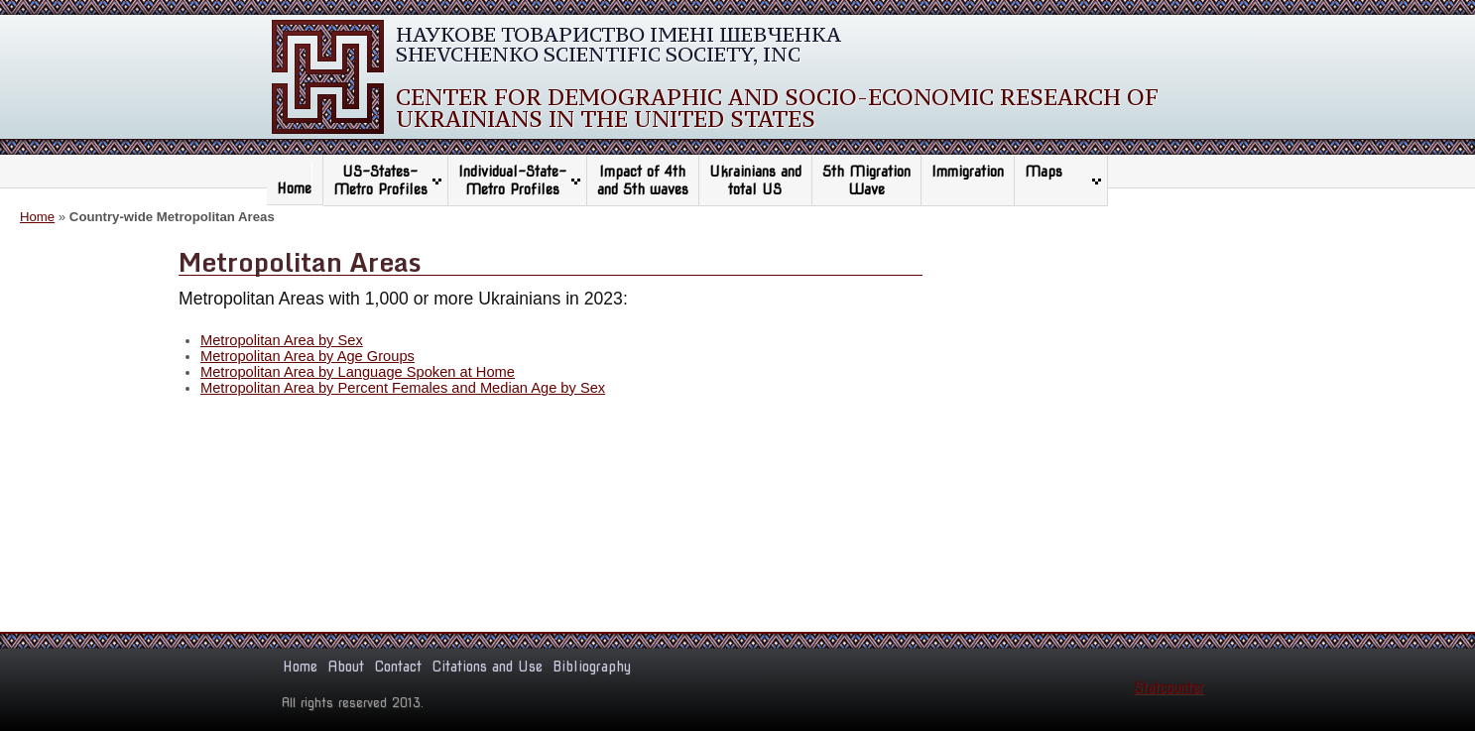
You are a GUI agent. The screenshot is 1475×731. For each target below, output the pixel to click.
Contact (398, 666)
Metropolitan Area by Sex (281, 340)
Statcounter (1169, 687)
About (345, 666)
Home (294, 188)
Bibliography (592, 666)
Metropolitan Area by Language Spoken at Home (357, 372)
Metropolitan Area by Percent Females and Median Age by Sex (402, 388)
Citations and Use (487, 666)
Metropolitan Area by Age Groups (307, 356)
